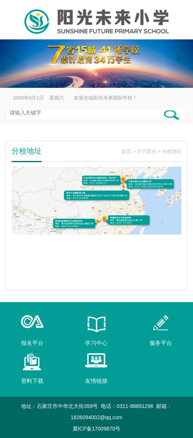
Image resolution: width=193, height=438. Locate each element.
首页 (126, 151)
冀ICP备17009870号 (97, 429)
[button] (14, 57)
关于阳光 (146, 151)
